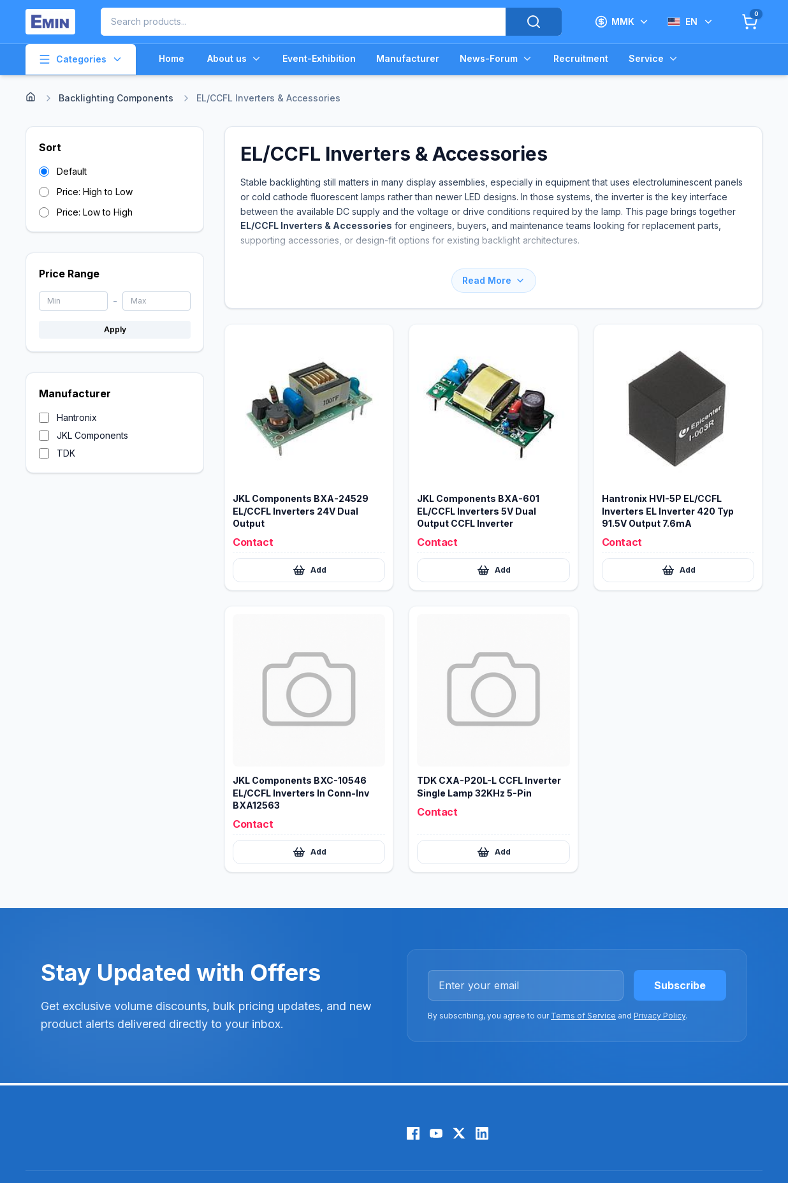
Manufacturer (407, 58)
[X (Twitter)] (459, 1133)
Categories (80, 59)
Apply (115, 329)
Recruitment (580, 58)
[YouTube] (436, 1133)
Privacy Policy (659, 1015)
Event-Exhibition (319, 58)
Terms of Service (583, 1015)
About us (234, 58)
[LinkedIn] (482, 1133)
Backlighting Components (116, 97)
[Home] (31, 97)
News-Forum (496, 58)
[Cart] (749, 21)
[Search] (534, 22)
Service (654, 58)
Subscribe (680, 985)
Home (171, 58)
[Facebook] (413, 1133)
